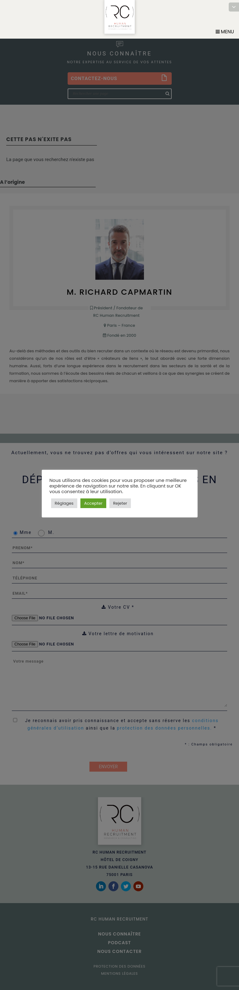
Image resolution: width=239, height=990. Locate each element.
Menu (225, 31)
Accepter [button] (93, 503)
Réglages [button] (64, 503)
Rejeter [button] (120, 503)
